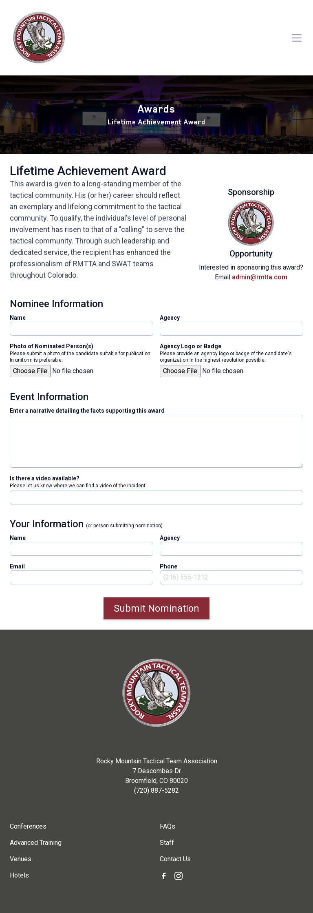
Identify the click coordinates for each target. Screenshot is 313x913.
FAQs (167, 826)
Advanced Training (36, 843)
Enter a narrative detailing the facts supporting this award (87, 410)
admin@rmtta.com (259, 277)
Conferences (28, 826)
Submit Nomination (156, 608)
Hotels (19, 875)
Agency (170, 317)
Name (18, 317)
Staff (167, 843)
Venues (20, 859)
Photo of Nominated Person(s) (51, 346)
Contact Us (175, 859)
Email (17, 566)
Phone (168, 566)
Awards (156, 109)
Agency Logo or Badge (190, 346)
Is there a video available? (44, 478)
